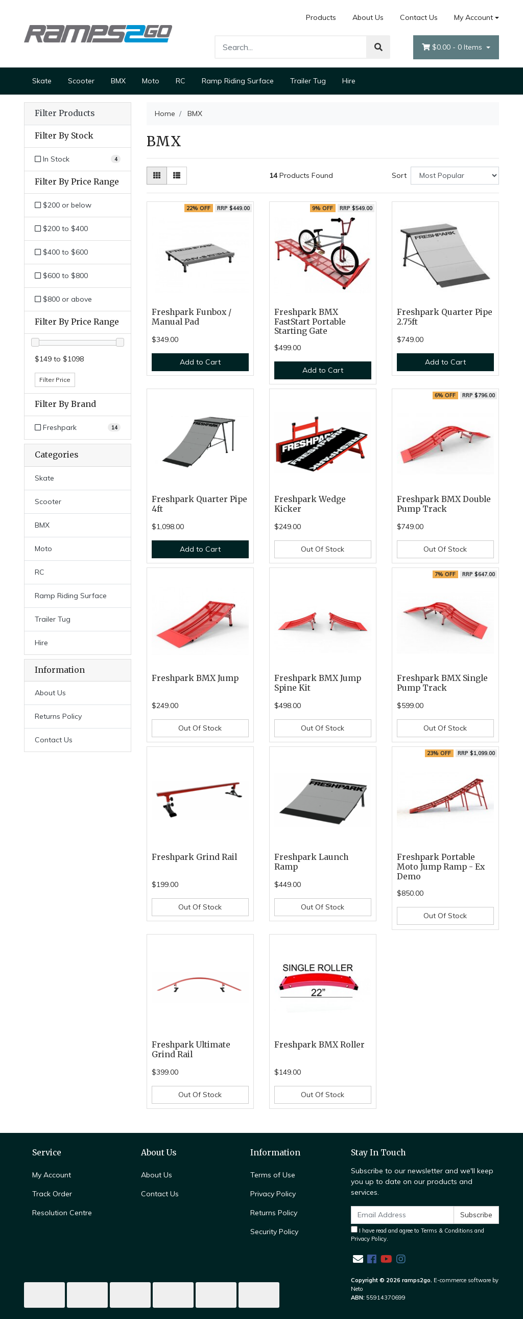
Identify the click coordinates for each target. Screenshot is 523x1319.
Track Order (52, 1193)
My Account (51, 1174)
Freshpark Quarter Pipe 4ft (199, 504)
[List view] (177, 176)
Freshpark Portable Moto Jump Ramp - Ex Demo (441, 866)
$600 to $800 (61, 275)
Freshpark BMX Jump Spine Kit (317, 683)
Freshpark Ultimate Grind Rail (191, 1049)
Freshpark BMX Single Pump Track (442, 683)
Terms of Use (272, 1174)
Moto (150, 80)
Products (321, 17)
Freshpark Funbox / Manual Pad (191, 317)
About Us (368, 17)
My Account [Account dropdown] (473, 17)
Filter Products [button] (64, 113)
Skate (42, 80)
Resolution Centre (62, 1212)
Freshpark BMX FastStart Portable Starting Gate (310, 321)
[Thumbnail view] (157, 176)
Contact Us (419, 17)
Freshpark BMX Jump (195, 678)
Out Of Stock (322, 549)
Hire (348, 80)
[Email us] (358, 1259)
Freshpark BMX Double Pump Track (444, 504)
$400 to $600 (61, 252)
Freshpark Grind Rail (194, 857)
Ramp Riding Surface (238, 80)
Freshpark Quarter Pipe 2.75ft (444, 317)
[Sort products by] (455, 176)
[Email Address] (402, 1215)
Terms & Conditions (447, 1230)
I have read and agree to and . (417, 1234)
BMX (118, 80)
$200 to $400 (61, 228)
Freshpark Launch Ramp (311, 862)
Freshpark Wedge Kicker (310, 504)
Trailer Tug (308, 80)
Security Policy (274, 1231)
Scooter (81, 80)
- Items (453, 47)
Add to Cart (200, 362)
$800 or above (63, 299)
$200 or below (63, 205)
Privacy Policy (273, 1193)
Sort (399, 175)
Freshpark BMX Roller (319, 1045)
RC (180, 80)
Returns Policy (58, 716)
